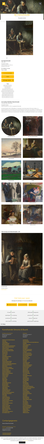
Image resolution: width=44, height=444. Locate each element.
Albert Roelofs (5, 382)
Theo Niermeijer (26, 379)
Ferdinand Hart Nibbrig (27, 361)
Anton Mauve (4, 376)
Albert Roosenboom (6, 386)
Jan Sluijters (25, 391)
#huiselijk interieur (9, 90)
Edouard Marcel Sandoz (27, 388)
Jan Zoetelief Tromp (6, 407)
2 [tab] (20, 51)
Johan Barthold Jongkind (6, 351)
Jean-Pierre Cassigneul (27, 348)
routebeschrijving (32, 299)
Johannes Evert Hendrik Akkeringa (8, 335)
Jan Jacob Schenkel (5, 394)
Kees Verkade (25, 397)
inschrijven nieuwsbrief (6, 428)
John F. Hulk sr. (5, 349)
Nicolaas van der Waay (27, 401)
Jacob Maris (4, 373)
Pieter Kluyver (4, 361)
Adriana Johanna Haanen (27, 360)
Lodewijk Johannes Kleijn (6, 357)
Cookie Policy (4, 435)
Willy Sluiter (25, 389)
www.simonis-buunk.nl (6, 424)
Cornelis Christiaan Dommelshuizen (8, 341)
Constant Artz (25, 335)
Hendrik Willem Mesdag (6, 377)
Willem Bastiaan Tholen (27, 394)
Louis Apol (4, 336)
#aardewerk (11, 86)
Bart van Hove (5, 347)
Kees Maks (25, 376)
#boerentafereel (6, 88)
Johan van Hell (25, 363)
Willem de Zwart (26, 407)
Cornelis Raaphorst (26, 387)
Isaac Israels (25, 369)
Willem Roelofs (5, 383)
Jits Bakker (25, 338)
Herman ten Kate (5, 354)
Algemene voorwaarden (6, 433)
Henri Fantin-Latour (26, 352)
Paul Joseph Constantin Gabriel (8, 345)
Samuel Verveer (5, 405)
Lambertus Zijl (25, 406)
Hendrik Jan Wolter (26, 405)
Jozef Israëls (4, 350)
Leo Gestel (25, 356)
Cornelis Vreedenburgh (27, 400)
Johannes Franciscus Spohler (7, 395)
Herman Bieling (25, 341)
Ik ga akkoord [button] (22, 442)
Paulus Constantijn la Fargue (7, 344)
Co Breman (25, 347)
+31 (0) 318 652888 (8, 68)
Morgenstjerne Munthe (27, 383)
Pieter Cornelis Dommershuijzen (8, 342)
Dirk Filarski (25, 355)
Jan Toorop (25, 395)
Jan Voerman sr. (26, 399)
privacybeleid (25, 440)
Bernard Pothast (5, 379)
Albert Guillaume (26, 358)
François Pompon (26, 386)
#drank (11, 88)
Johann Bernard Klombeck (7, 360)
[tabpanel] (19, 38)
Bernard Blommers (5, 339)
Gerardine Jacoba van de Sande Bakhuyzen (31, 337)
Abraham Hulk (5, 348)
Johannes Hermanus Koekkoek (7, 363)
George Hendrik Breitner (27, 345)
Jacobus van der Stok (6, 400)
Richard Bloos (25, 342)
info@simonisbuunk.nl (11, 299)
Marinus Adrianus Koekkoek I (7, 368)
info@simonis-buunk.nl (6, 425)
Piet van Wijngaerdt (26, 403)
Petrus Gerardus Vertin (6, 404)
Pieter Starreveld (26, 393)
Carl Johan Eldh (25, 351)
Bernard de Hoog (26, 366)
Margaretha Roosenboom (7, 388)
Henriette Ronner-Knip (6, 385)
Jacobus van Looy (26, 380)
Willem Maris (4, 375)
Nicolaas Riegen (5, 380)
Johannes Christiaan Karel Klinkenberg (9, 358)
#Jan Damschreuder (7, 80)
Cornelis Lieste (5, 372)
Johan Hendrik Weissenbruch (7, 406)
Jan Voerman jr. (25, 398)
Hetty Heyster (25, 364)
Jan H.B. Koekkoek (5, 364)
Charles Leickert (5, 370)
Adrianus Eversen (5, 343)
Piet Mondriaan (25, 377)
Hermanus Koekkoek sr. (6, 366)
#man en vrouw (10, 92)
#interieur (4, 92)
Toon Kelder (25, 372)
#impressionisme (5, 86)
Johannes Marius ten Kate (7, 356)
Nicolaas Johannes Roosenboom (8, 387)
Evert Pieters (25, 385)
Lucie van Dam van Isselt (27, 349)
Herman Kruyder (26, 373)
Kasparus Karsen (5, 352)
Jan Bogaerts (25, 343)
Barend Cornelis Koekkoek (7, 362)
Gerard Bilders (5, 337)
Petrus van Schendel (6, 393)
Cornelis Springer (5, 399)
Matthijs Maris (4, 374)
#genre (3, 90)
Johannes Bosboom (5, 338)
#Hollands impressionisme (7, 84)
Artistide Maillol (26, 375)
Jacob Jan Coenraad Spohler (7, 398)
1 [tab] (18, 51)
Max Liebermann (26, 374)
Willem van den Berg (27, 339)
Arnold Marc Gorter (26, 357)
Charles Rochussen (5, 381)
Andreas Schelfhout (6, 392)
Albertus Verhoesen (6, 401)
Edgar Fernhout (25, 354)
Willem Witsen (25, 404)
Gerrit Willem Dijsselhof (27, 350)
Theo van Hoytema (26, 368)
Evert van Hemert (26, 362)
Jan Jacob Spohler (5, 397)
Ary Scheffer (4, 391)
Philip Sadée (4, 389)
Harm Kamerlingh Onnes (27, 370)
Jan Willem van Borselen (27, 344)
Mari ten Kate (4, 355)
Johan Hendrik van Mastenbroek (28, 382)
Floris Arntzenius (26, 336)
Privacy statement (5, 434)
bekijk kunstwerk (4, 284)
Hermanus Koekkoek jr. (6, 367)
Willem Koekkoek (5, 369)
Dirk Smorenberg (26, 392)
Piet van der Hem (26, 367)
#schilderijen (7, 82)
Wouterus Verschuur (6, 403)
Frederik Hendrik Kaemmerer (28, 381)
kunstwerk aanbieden (6, 429)
